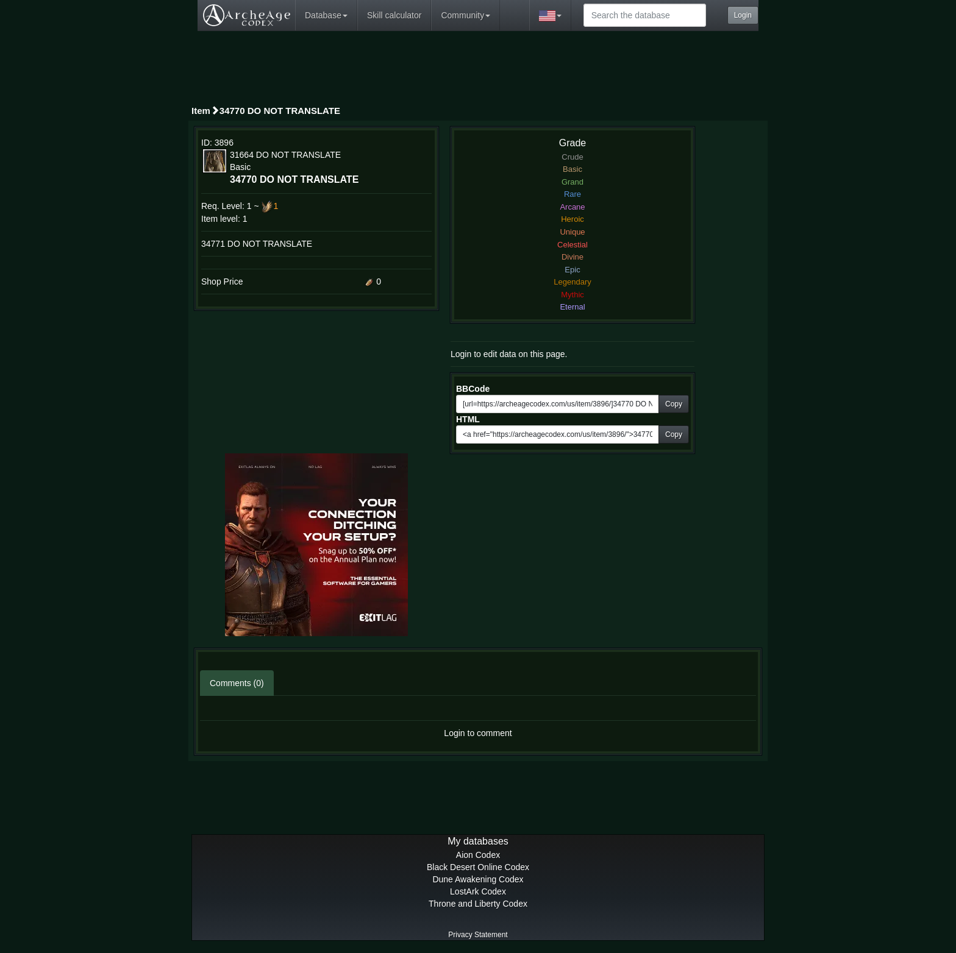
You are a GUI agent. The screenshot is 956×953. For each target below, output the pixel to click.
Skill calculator (394, 15)
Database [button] (326, 15)
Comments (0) (237, 683)
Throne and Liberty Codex (478, 904)
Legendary (572, 281)
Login (743, 15)
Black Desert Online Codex (478, 867)
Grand (572, 181)
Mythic (572, 294)
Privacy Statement (477, 934)
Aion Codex (478, 855)
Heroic (572, 219)
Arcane (572, 206)
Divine (572, 256)
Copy (673, 404)
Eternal (572, 306)
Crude (572, 156)
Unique (572, 231)
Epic (572, 269)
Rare (572, 194)
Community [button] (465, 15)
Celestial (572, 244)
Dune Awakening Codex (477, 879)
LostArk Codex (478, 891)
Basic (572, 169)
